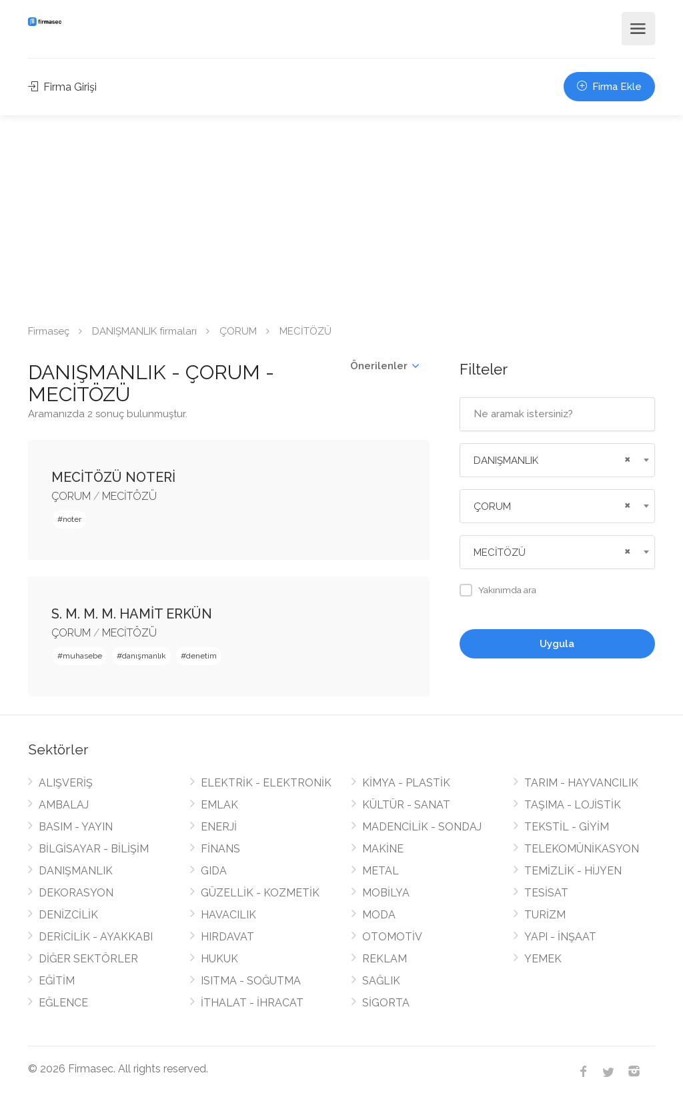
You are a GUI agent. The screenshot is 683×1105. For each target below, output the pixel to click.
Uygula (557, 644)
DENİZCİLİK (68, 914)
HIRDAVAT (227, 936)
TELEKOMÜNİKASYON (581, 848)
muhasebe (82, 655)
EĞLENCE (63, 1002)
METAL (380, 870)
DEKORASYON (76, 892)
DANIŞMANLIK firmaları (144, 331)
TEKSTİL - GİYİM (566, 826)
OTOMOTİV (392, 936)
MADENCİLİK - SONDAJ (422, 826)
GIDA (214, 870)
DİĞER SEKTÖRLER (88, 958)
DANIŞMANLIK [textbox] (506, 461)
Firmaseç (48, 331)
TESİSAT (546, 892)
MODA (379, 914)
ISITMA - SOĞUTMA (251, 980)
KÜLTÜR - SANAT (406, 804)
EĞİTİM (57, 980)
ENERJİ (219, 826)
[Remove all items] (625, 458)
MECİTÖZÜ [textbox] (500, 552)
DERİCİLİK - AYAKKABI (96, 936)
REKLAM (384, 958)
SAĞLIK (381, 980)
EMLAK (219, 804)
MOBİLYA (386, 892)
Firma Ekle (609, 87)
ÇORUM (238, 331)
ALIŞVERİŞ (66, 782)
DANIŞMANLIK (76, 870)
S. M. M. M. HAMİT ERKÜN (131, 614)
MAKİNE (383, 848)
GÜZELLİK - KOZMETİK (260, 892)
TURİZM (545, 914)
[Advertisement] (341, 215)
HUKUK (219, 958)
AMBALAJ (64, 804)
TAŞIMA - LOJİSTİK (572, 804)
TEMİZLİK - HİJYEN (573, 870)
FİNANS (220, 848)
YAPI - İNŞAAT (560, 936)
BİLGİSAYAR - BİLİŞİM (94, 848)
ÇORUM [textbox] (492, 507)
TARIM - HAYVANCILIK (581, 782)
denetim (201, 655)
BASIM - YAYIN (76, 826)
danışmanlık (144, 655)
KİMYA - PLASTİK (406, 782)
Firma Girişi (62, 87)
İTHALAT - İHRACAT (252, 1002)
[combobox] (557, 460)
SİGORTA (386, 1002)
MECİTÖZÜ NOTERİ (113, 477)
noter (72, 519)
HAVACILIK (228, 914)
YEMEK (543, 958)
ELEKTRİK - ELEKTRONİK (266, 782)
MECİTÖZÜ (129, 496)
